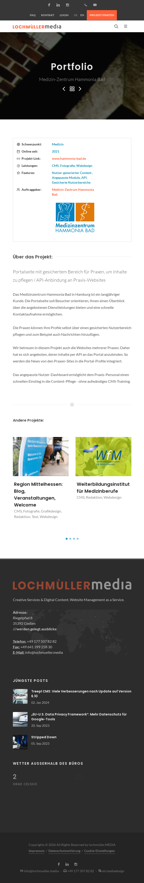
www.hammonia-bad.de (69, 158)
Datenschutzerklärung (64, 851)
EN (82, 15)
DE (76, 15)
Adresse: (20, 612)
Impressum (37, 851)
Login (64, 15)
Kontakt (47, 15)
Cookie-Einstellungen (99, 851)
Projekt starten (102, 15)
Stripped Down (43, 737)
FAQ (33, 15)
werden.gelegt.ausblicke (37, 629)
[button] (67, 539)
